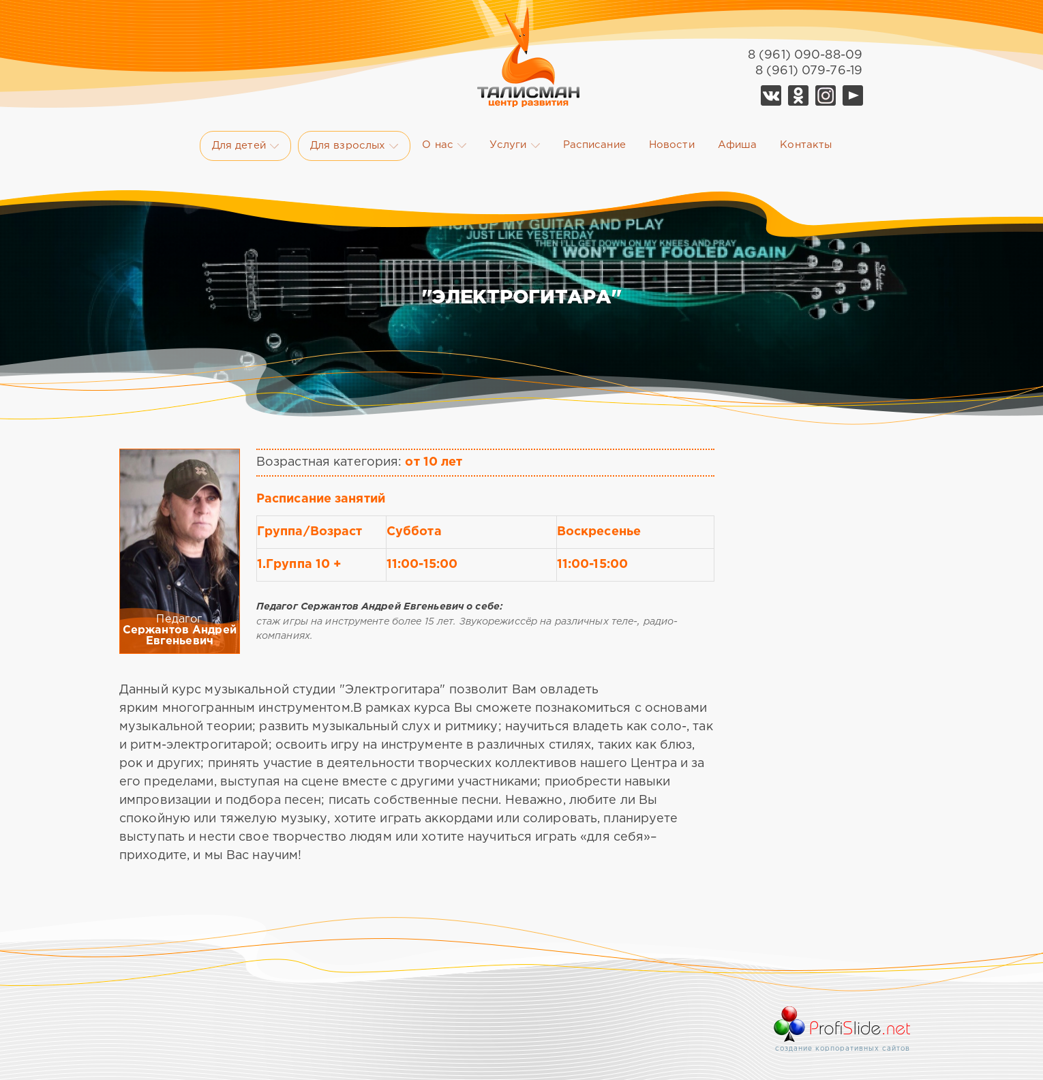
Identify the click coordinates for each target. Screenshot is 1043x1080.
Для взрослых (354, 146)
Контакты (806, 144)
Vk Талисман (771, 95)
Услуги (514, 145)
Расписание (594, 144)
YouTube (853, 95)
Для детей (245, 146)
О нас (444, 145)
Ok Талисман (798, 95)
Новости (672, 144)
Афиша (737, 144)
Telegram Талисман (825, 95)
